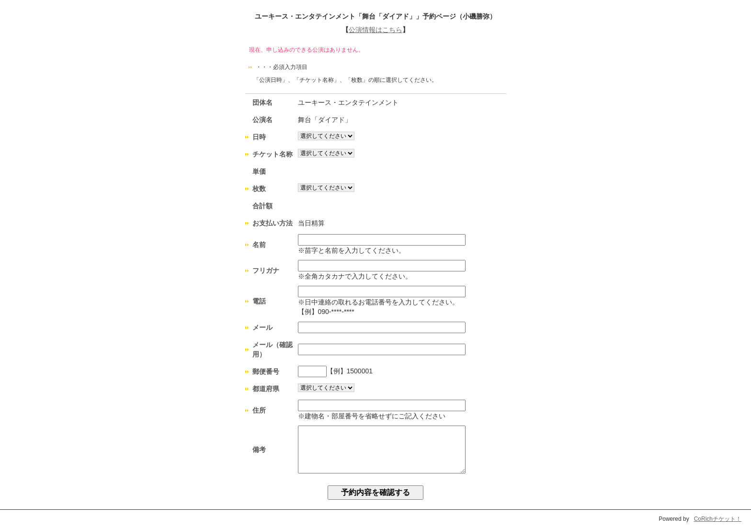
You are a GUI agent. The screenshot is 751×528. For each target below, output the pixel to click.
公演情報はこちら (375, 30)
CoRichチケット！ (717, 519)
